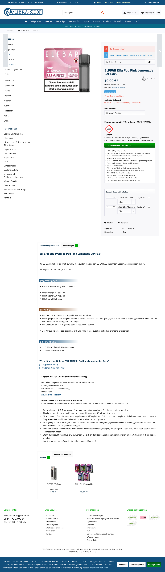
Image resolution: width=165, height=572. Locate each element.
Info (131, 2)
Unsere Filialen (153, 2)
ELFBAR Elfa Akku (125, 197)
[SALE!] (137, 21)
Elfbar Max (9, 59)
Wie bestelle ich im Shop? (15, 189)
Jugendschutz (10, 149)
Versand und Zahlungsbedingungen (13, 175)
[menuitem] (158, 12)
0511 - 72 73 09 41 (14, 518)
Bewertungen (70, 245)
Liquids (7, 90)
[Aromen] (96, 21)
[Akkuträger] (60, 21)
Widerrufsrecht (10, 181)
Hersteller (8, 110)
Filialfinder (8, 137)
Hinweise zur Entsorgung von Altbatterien (17, 143)
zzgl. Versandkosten (118, 87)
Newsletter (9, 193)
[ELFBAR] (48, 21)
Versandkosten (78, 549)
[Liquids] (86, 21)
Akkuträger (9, 80)
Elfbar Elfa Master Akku (127, 206)
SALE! (6, 120)
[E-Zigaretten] (35, 21)
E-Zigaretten (9, 49)
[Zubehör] (117, 21)
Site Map (90, 524)
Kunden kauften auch (62, 454)
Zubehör (7, 105)
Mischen (7, 100)
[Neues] (128, 21)
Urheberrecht (10, 165)
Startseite (8, 44)
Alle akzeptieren (137, 564)
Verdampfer (9, 85)
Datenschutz (9, 185)
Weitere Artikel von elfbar (51, 367)
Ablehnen (122, 564)
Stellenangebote (11, 169)
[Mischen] (106, 21)
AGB (6, 161)
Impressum (9, 157)
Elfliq (6, 74)
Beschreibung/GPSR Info (49, 245)
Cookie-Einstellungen (13, 133)
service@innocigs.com (51, 394)
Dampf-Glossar (10, 153)
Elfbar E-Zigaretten (13, 69)
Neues (6, 115)
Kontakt (7, 197)
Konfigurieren (154, 564)
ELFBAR (7, 54)
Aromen (7, 95)
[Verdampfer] (74, 21)
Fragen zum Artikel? (49, 364)
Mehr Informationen (99, 567)
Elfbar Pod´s (10, 64)
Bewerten (123, 222)
